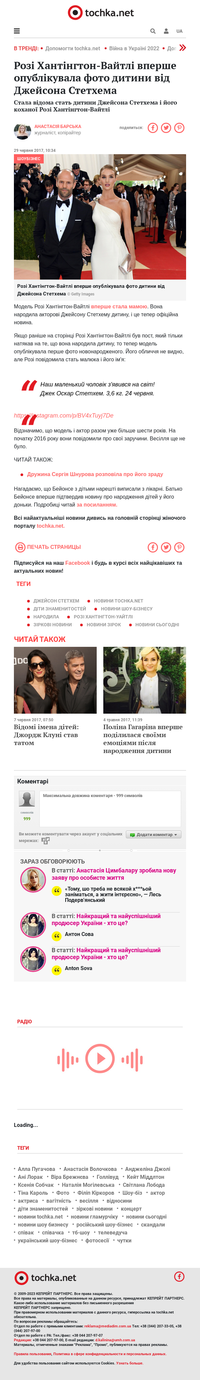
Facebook (77, 563)
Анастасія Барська (57, 126)
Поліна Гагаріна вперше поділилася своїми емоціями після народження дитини (143, 738)
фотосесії (97, 1240)
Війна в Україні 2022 (134, 48)
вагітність (58, 1201)
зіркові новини (52, 624)
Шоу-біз (132, 1193)
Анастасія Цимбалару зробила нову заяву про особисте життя (114, 874)
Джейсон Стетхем (56, 600)
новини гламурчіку (94, 1217)
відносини (119, 1201)
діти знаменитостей (59, 608)
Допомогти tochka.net (73, 48)
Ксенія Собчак (36, 1185)
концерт (131, 1209)
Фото (62, 1193)
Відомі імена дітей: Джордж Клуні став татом (46, 734)
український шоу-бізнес (47, 1240)
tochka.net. (51, 526)
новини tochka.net (118, 600)
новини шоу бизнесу (43, 1225)
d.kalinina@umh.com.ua (115, 1340)
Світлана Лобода (144, 1185)
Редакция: (23, 1340)
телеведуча (112, 1232)
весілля (88, 1201)
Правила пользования (32, 1354)
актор (157, 1193)
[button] (166, 31)
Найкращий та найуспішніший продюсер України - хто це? (106, 920)
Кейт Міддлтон (145, 1177)
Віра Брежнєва (69, 1177)
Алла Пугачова (36, 1169)
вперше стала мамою (119, 306)
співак (26, 1232)
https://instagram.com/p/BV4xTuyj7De (64, 415)
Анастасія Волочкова (90, 1169)
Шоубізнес (28, 158)
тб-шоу (81, 1232)
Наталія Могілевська (88, 1185)
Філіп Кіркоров (95, 1193)
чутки (124, 1240)
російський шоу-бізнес (104, 1225)
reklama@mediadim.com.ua (107, 1326)
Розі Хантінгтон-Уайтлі (103, 616)
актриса (28, 1201)
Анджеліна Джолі (147, 1169)
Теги (23, 1148)
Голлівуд (108, 1177)
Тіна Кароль (33, 1193)
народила (46, 616)
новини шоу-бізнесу (127, 608)
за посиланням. (96, 505)
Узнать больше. (129, 1363)
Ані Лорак (30, 1177)
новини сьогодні (157, 624)
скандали (153, 1225)
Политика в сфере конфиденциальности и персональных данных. (110, 1354)
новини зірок (104, 624)
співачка (53, 1232)
